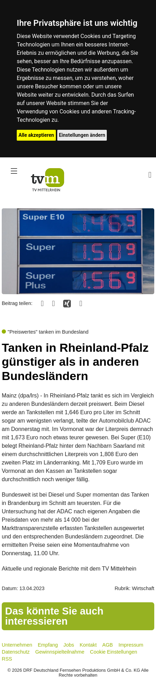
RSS (7, 659)
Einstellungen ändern (82, 135)
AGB (107, 645)
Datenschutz (16, 652)
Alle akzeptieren (36, 135)
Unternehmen (17, 645)
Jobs (69, 645)
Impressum (130, 645)
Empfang (48, 645)
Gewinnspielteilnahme (59, 652)
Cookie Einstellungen (113, 652)
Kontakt (88, 645)
